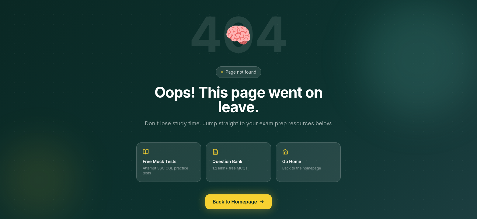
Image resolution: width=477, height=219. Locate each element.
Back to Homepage (238, 203)
